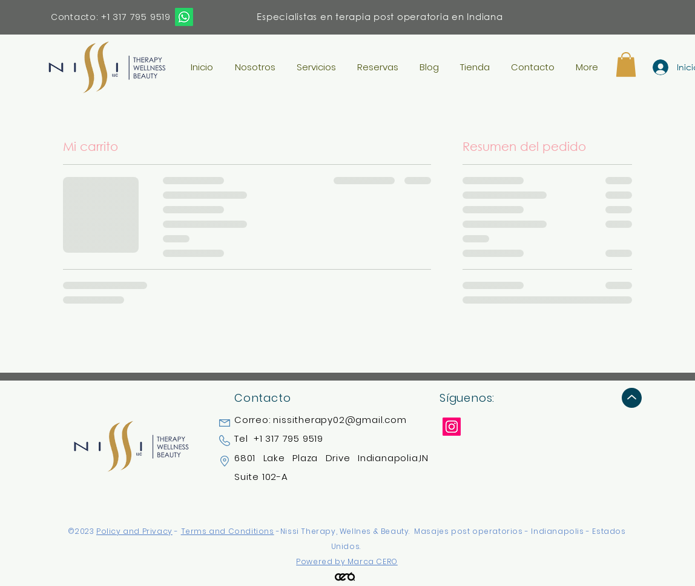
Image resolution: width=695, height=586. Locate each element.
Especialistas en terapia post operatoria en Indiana (379, 16)
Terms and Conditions (227, 531)
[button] (626, 64)
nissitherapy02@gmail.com (339, 419)
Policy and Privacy (134, 531)
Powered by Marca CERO (347, 561)
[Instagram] (452, 427)
